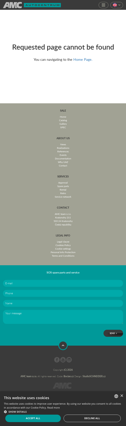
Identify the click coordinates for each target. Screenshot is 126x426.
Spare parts (63, 186)
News (63, 144)
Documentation (63, 158)
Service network (63, 196)
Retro (63, 193)
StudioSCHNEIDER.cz (94, 376)
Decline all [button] (92, 418)
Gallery (63, 123)
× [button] (121, 395)
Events (63, 154)
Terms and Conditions (63, 255)
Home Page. (82, 59)
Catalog (63, 120)
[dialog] (63, 408)
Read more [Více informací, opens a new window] (53, 407)
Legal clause (63, 241)
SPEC (63, 127)
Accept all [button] (33, 418)
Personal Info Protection (63, 252)
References (63, 151)
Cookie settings (63, 248)
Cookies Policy (63, 245)
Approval (63, 182)
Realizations (63, 147)
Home (63, 116)
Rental (63, 189)
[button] (63, 411)
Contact (63, 165)
